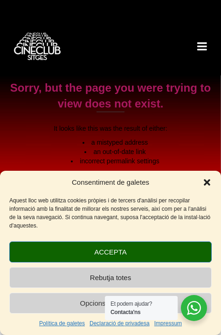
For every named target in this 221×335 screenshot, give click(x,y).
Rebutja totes (110, 277)
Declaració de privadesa (120, 323)
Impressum (168, 323)
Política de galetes (62, 323)
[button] (207, 182)
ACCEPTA (110, 252)
